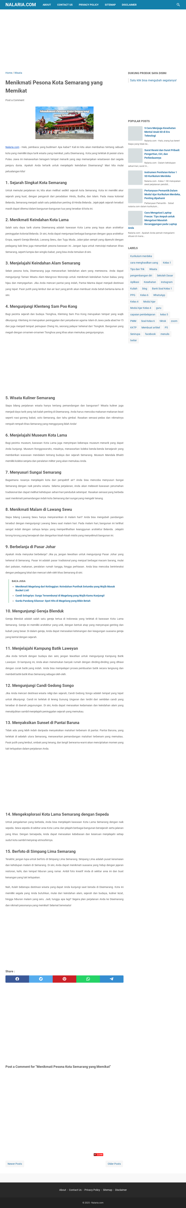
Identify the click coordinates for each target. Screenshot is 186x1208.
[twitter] (41, 979)
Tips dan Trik (137, 269)
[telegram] (112, 979)
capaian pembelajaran (142, 314)
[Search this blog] (178, 5)
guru (158, 307)
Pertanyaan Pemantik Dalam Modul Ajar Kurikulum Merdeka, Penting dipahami (162, 194)
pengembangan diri (141, 275)
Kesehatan (150, 282)
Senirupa (135, 334)
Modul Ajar (149, 301)
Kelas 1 (167, 262)
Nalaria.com (20, 4)
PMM (133, 321)
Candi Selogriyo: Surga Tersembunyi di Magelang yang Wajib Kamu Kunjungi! (60, 595)
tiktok (163, 321)
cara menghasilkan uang (144, 262)
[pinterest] (64, 979)
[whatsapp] (88, 979)
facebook (150, 334)
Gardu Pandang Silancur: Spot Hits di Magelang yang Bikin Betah (52, 600)
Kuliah (133, 288)
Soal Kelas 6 (148, 321)
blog (144, 288)
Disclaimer (129, 4)
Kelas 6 (144, 295)
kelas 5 (164, 314)
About (47, 4)
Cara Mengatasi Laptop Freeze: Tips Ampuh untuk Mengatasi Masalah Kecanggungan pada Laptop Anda (152, 220)
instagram (167, 282)
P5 (166, 327)
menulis (165, 334)
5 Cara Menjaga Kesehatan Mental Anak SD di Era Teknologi (160, 132)
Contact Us (65, 4)
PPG (132, 295)
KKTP (133, 327)
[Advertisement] (93, 40)
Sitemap (110, 4)
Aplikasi (134, 282)
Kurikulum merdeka (141, 256)
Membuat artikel (150, 327)
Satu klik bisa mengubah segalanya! (153, 80)
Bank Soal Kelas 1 (162, 288)
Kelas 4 (134, 301)
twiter (133, 340)
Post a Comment (14, 100)
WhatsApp (159, 295)
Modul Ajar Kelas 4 (140, 307)
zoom (174, 321)
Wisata (153, 269)
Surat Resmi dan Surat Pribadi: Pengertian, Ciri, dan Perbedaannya (162, 154)
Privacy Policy (89, 4)
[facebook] (17, 979)
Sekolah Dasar (165, 275)
